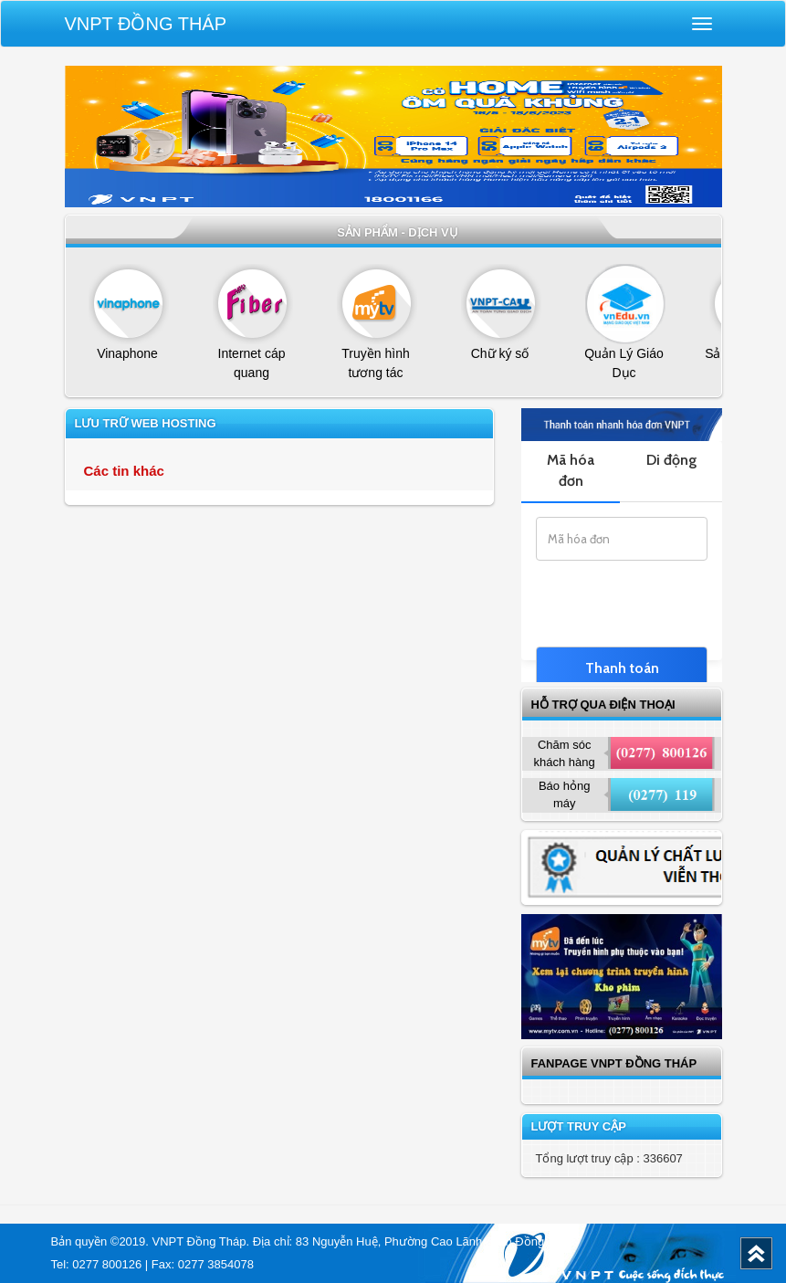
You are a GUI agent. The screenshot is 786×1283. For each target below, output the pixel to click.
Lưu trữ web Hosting (145, 423)
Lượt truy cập (578, 1126)
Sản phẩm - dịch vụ (397, 232)
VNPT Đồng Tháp (146, 24)
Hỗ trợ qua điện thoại (603, 704)
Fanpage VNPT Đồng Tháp (614, 1063)
